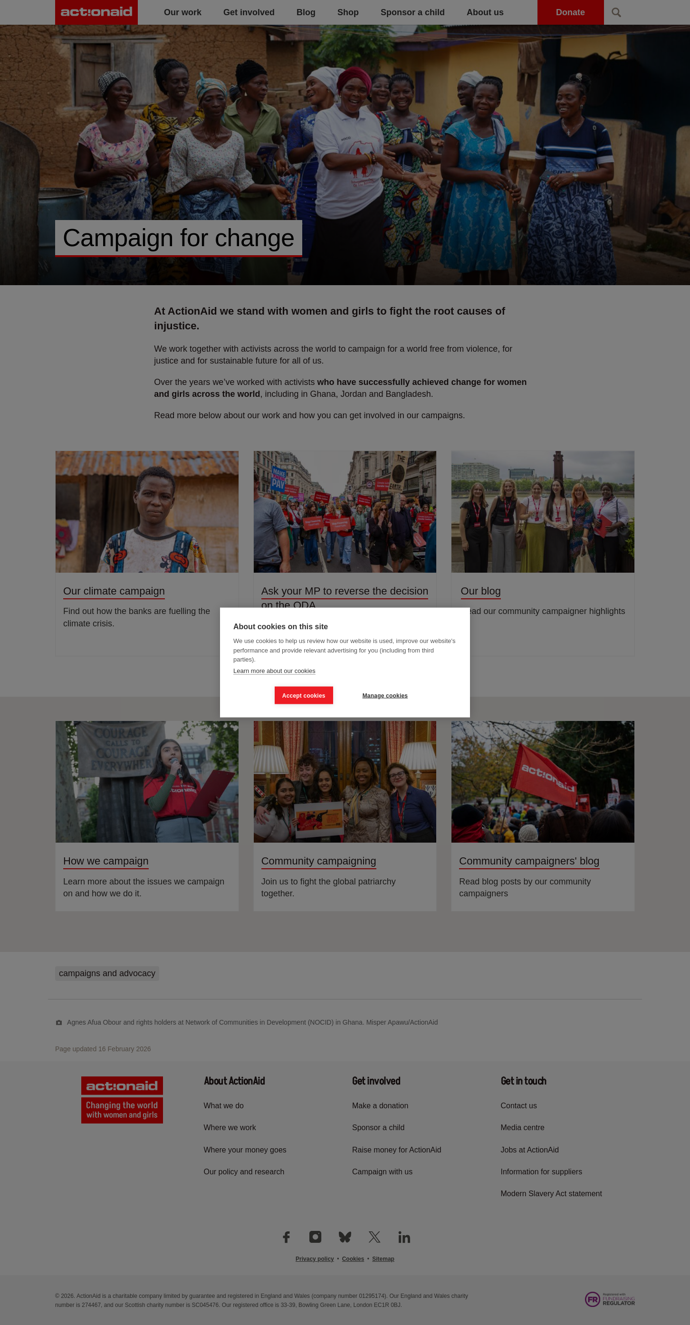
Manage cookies (385, 695)
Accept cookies (304, 695)
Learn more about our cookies (274, 670)
